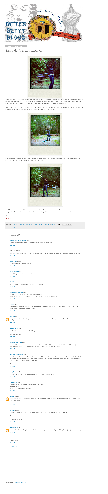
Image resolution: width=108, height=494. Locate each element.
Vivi (11, 438)
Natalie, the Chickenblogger (18, 240)
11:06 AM (12, 298)
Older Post (81, 479)
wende (12, 304)
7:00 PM (12, 323)
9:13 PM (12, 337)
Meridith (12, 396)
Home (45, 479)
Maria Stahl (13, 261)
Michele (12, 316)
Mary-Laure (13, 372)
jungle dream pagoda (16, 292)
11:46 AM (12, 422)
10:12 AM (12, 266)
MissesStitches (14, 271)
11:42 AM (12, 376)
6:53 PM (12, 404)
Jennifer (12, 410)
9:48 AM (12, 255)
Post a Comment (12, 446)
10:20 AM (12, 276)
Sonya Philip (14, 427)
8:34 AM (12, 245)
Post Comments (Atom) (19, 482)
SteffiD (12, 282)
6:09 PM (12, 390)
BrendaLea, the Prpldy (16, 354)
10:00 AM (12, 366)
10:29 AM (12, 286)
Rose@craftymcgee (16, 342)
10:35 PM (12, 432)
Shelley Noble (14, 328)
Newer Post (9, 479)
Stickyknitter (14, 382)
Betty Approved (14, 227)
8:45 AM (12, 349)
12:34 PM (12, 311)
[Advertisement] (45, 463)
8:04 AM (12, 442)
